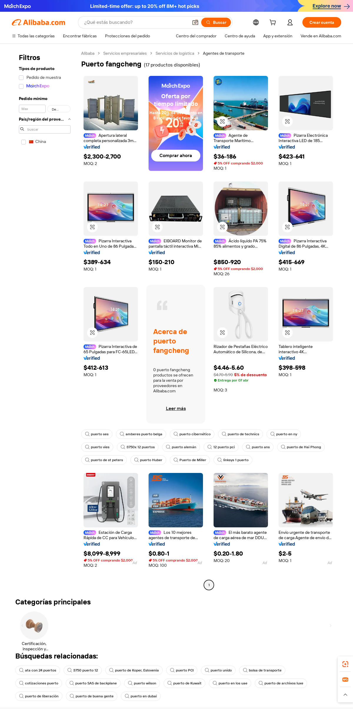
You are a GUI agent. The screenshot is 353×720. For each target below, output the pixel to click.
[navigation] (44, 320)
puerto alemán (181, 447)
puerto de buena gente (92, 696)
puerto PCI (182, 670)
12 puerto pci (221, 447)
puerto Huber (148, 460)
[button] (195, 22)
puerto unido (218, 670)
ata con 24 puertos (37, 670)
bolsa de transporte (262, 670)
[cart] (273, 23)
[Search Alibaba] (135, 22)
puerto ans (258, 447)
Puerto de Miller (190, 460)
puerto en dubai (141, 696)
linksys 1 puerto (233, 460)
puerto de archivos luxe (281, 683)
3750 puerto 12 (82, 670)
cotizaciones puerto (38, 683)
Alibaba (87, 53)
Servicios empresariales (125, 53)
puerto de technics (240, 434)
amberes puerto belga (141, 434)
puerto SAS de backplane (93, 683)
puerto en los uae (230, 683)
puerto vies (97, 447)
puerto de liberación (39, 696)
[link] (345, 664)
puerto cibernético (192, 434)
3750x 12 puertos (138, 447)
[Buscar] (216, 22)
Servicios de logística (175, 53)
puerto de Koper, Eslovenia (134, 670)
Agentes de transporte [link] (223, 53)
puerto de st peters (104, 460)
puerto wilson (142, 683)
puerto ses (97, 434)
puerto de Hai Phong (301, 447)
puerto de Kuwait (184, 683)
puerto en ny (283, 434)
